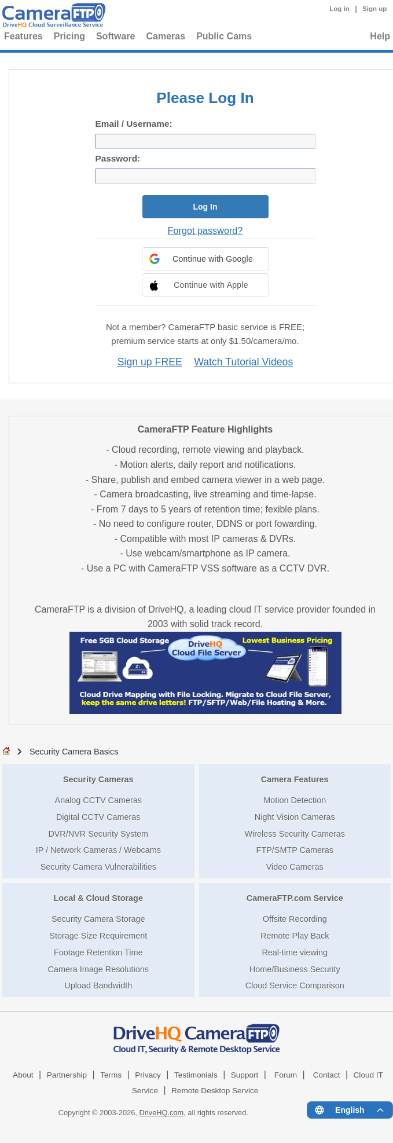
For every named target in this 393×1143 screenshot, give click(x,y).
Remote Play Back (294, 935)
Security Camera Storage (98, 919)
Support (245, 1075)
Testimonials (196, 1075)
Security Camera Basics (74, 751)
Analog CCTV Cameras (98, 800)
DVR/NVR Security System (98, 833)
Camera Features (295, 779)
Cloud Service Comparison (294, 985)
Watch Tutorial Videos (243, 362)
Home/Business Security (294, 969)
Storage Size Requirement (98, 935)
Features (23, 36)
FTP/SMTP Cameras (294, 850)
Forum (285, 1075)
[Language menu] (350, 1110)
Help (380, 36)
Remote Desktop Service (214, 1090)
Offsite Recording (295, 919)
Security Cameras (98, 779)
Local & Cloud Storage (98, 898)
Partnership (67, 1075)
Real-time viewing (295, 952)
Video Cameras (295, 866)
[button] (205, 258)
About (23, 1075)
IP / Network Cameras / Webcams (98, 850)
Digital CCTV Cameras (98, 817)
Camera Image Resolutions (98, 969)
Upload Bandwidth (98, 985)
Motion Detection (294, 800)
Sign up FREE (149, 362)
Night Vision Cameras (295, 817)
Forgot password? (205, 230)
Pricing (69, 36)
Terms (111, 1075)
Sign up (374, 8)
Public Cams (224, 36)
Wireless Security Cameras (294, 833)
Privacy (148, 1075)
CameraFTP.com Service (295, 898)
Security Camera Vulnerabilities (98, 866)
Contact (326, 1075)
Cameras (166, 36)
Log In (205, 206)
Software (115, 36)
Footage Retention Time (98, 952)
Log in (339, 8)
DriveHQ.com (161, 1112)
